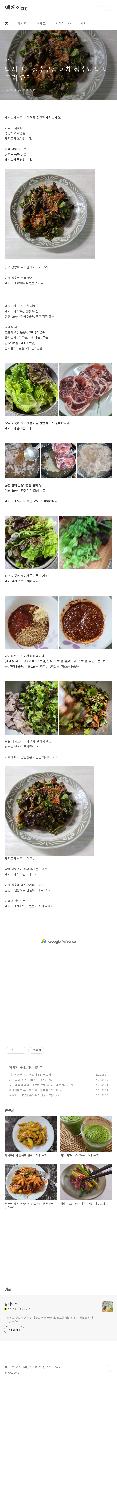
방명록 (84, 23)
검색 (100, 8)
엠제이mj (16, 8)
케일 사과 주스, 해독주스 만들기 (28, 1080)
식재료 (41, 23)
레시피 (22, 23)
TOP (109, 1368)
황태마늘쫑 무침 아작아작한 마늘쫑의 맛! (33, 1090)
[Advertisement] (58, 941)
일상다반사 (63, 23)
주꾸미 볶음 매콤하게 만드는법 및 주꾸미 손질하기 (39, 1085)
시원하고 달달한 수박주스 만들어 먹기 (32, 1095)
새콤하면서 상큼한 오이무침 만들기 (30, 1075)
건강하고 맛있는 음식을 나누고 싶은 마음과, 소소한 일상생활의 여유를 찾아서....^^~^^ (48, 1320)
